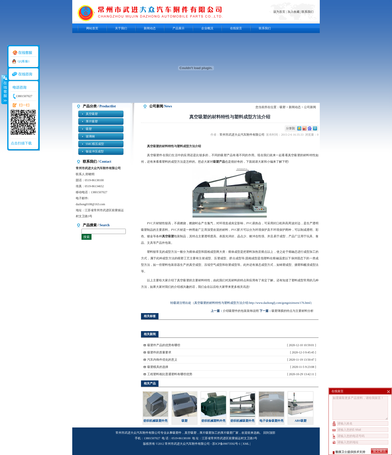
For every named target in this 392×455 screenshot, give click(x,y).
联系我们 (308, 12)
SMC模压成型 (95, 144)
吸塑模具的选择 (157, 367)
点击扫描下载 (21, 143)
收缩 (4, 89)
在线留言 (236, 28)
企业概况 (207, 28)
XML (245, 443)
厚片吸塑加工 (209, 432)
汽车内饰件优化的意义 (162, 359)
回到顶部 (269, 432)
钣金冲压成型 (95, 151)
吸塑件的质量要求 (159, 352)
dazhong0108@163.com (90, 204)
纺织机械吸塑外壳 (156, 420)
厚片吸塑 (92, 121)
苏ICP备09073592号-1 (226, 443)
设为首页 (279, 12)
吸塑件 (177, 432)
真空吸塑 (92, 114)
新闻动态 (150, 28)
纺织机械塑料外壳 (214, 420)
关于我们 (121, 28)
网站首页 (92, 28)
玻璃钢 (90, 136)
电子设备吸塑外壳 (272, 420)
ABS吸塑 (300, 420)
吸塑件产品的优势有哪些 (163, 345)
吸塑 (89, 129)
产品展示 (178, 28)
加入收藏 (294, 12)
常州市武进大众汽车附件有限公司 (243, 134)
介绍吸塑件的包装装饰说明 (241, 311)
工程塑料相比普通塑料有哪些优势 (169, 374)
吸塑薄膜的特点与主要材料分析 (293, 311)
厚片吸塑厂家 (229, 432)
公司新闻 (310, 107)
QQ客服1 (24, 61)
